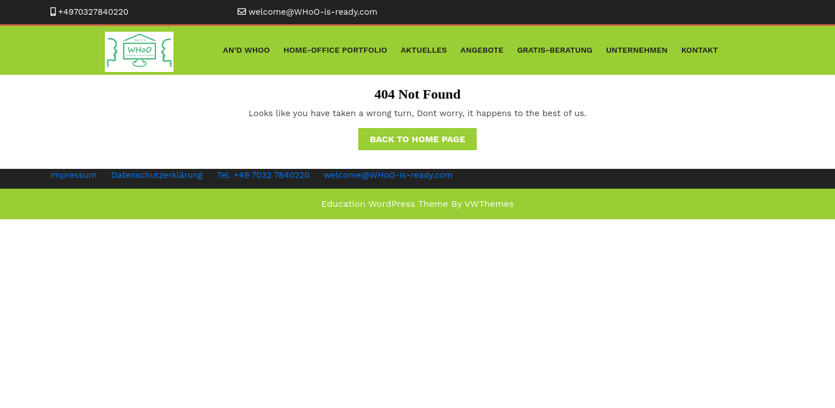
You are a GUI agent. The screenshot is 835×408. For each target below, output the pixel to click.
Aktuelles (424, 49)
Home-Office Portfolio (335, 49)
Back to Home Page (423, 141)
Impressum (73, 175)
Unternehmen (637, 49)
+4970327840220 (93, 12)
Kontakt (699, 49)
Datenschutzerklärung (156, 175)
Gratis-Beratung (554, 49)
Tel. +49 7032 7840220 (263, 175)
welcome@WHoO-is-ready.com (313, 12)
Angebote (481, 49)
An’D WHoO (246, 49)
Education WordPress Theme (384, 203)
